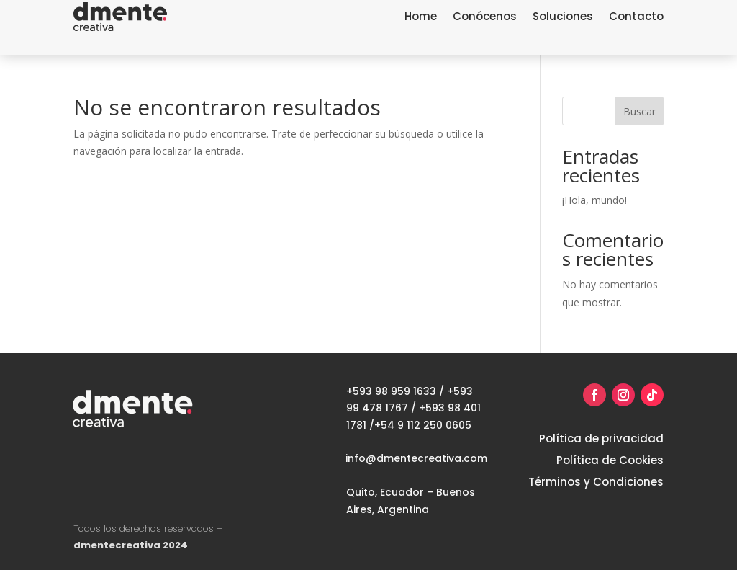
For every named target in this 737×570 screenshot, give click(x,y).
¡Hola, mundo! (594, 200)
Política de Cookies (610, 461)
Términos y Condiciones (596, 483)
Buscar (639, 111)
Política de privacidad (601, 440)
